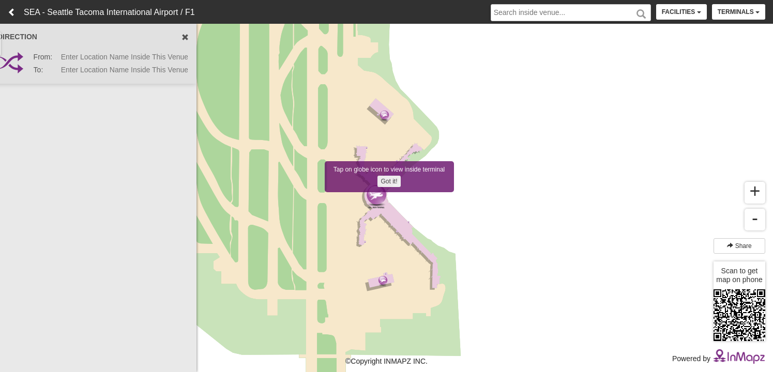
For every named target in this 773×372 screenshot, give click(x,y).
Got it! (389, 181)
